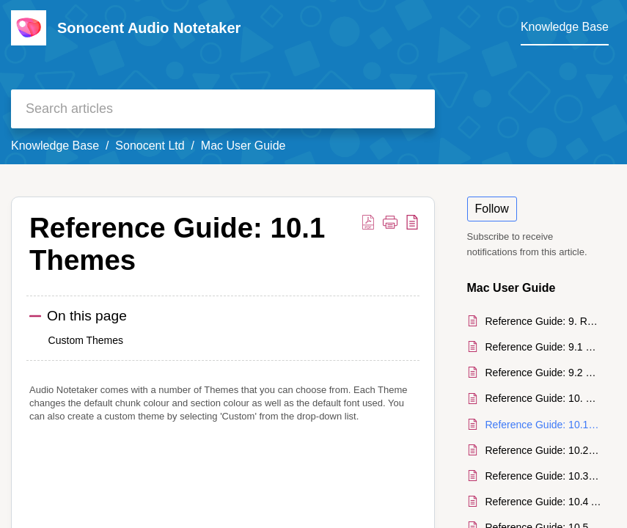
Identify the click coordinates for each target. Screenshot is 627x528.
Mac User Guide (243, 145)
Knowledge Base (55, 145)
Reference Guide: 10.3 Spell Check (543, 476)
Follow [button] (492, 208)
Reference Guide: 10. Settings (543, 398)
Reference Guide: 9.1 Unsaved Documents (543, 347)
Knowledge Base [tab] (565, 27)
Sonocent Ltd (149, 145)
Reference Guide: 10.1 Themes (543, 424)
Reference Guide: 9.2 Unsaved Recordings (543, 372)
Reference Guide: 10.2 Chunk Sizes (543, 450)
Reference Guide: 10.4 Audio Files (543, 501)
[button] (368, 221)
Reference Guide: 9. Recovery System (543, 321)
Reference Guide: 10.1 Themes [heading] (177, 244)
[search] (223, 108)
